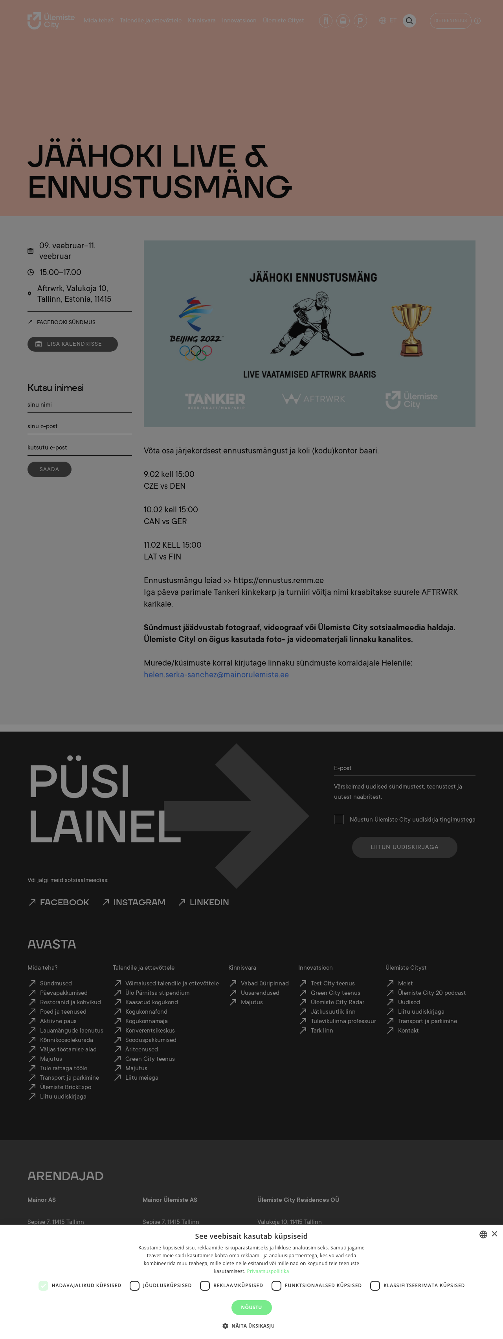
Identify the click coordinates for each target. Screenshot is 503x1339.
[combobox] (483, 1234)
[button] (251, 1325)
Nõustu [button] (251, 1307)
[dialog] (251, 1282)
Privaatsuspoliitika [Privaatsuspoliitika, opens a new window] (268, 1271)
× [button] (494, 1234)
